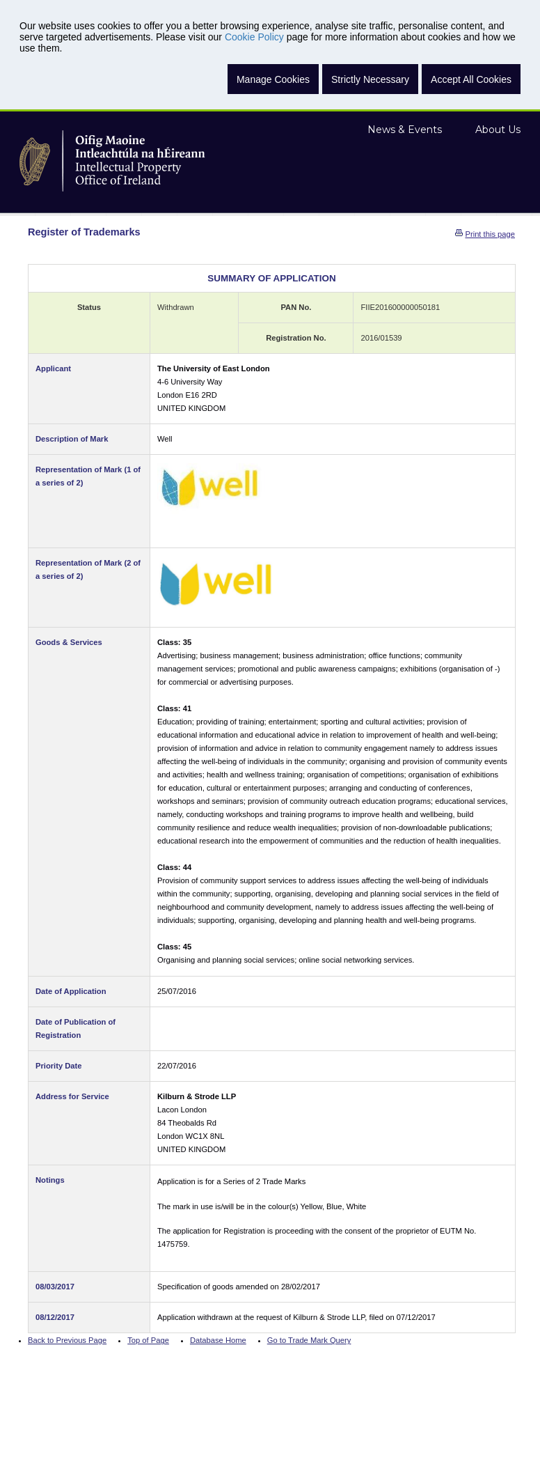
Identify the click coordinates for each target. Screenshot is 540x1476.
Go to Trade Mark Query (309, 1340)
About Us (498, 129)
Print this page (490, 234)
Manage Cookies (273, 79)
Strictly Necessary (370, 79)
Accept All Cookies (471, 79)
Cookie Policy (254, 36)
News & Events (404, 129)
